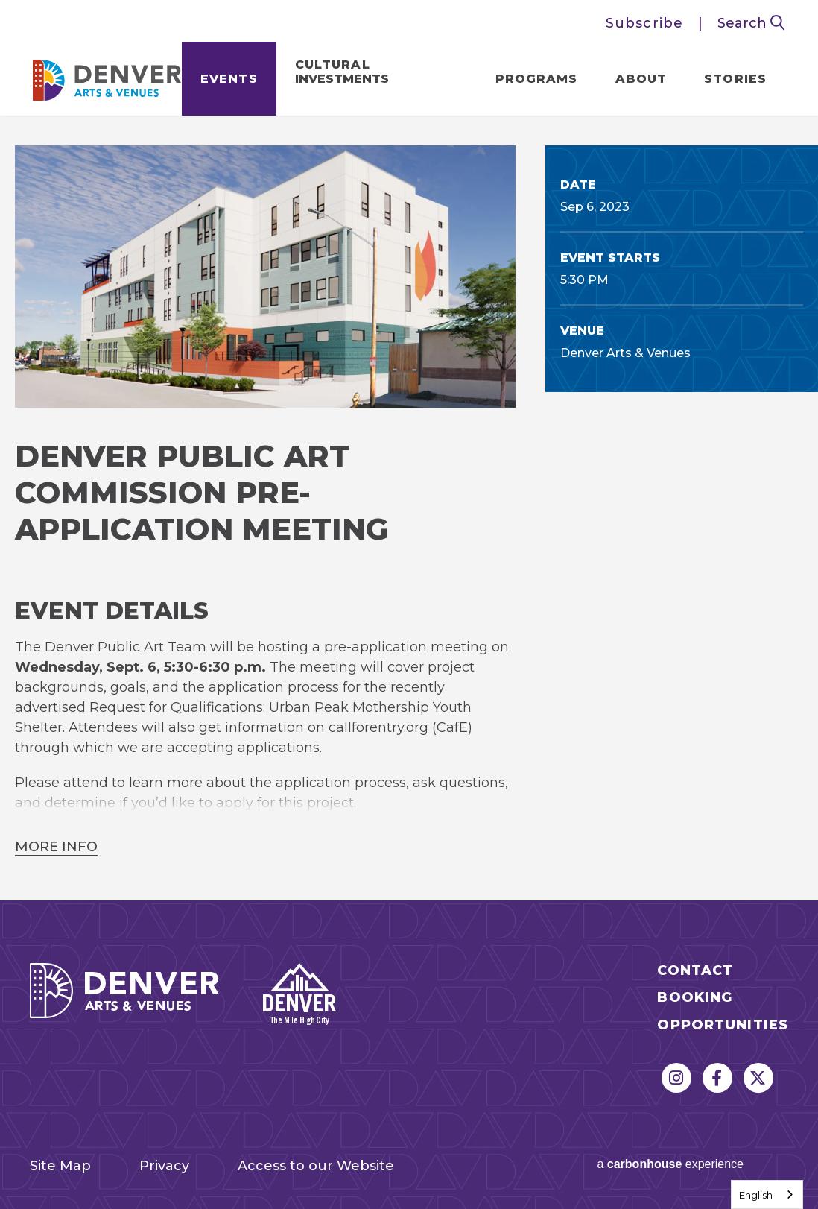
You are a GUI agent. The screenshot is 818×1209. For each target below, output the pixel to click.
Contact (695, 971)
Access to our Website (316, 1166)
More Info (56, 847)
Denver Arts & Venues (107, 76)
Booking (694, 998)
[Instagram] (676, 1078)
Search (751, 23)
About (641, 79)
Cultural (342, 71)
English (756, 1195)
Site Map (60, 1166)
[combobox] (767, 1194)
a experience (670, 1164)
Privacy (164, 1166)
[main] (409, 508)
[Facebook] (717, 1078)
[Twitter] (758, 1078)
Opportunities (722, 1025)
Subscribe (644, 23)
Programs (536, 79)
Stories (735, 79)
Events (229, 79)
